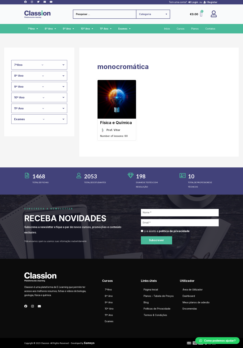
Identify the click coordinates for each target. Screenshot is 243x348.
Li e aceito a (167, 231)
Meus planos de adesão (196, 302)
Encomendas (190, 308)
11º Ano (106, 29)
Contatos (210, 28)
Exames (124, 29)
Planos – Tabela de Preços (159, 296)
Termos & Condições (155, 315)
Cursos (180, 28)
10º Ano (87, 29)
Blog (146, 302)
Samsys (89, 343)
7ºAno (33, 29)
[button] (217, 340)
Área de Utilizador (193, 289)
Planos (195, 28)
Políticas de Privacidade (157, 308)
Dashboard (189, 296)
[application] (41, 65)
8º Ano (50, 29)
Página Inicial (151, 289)
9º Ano (68, 29)
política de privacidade (174, 231)
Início (167, 28)
